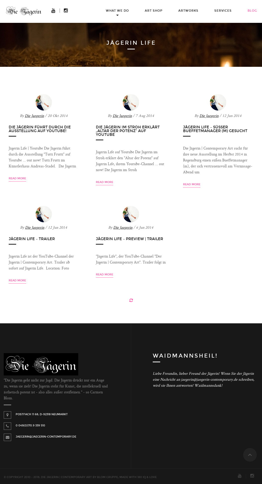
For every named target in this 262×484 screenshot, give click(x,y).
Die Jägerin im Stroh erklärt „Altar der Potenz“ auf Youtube (128, 131)
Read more (17, 178)
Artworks (188, 10)
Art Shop (153, 10)
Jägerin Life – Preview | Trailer (129, 239)
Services (223, 10)
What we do (117, 10)
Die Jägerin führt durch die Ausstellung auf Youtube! (40, 129)
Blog (252, 10)
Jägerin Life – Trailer (32, 239)
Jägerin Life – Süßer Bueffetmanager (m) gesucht (215, 129)
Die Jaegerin (34, 116)
